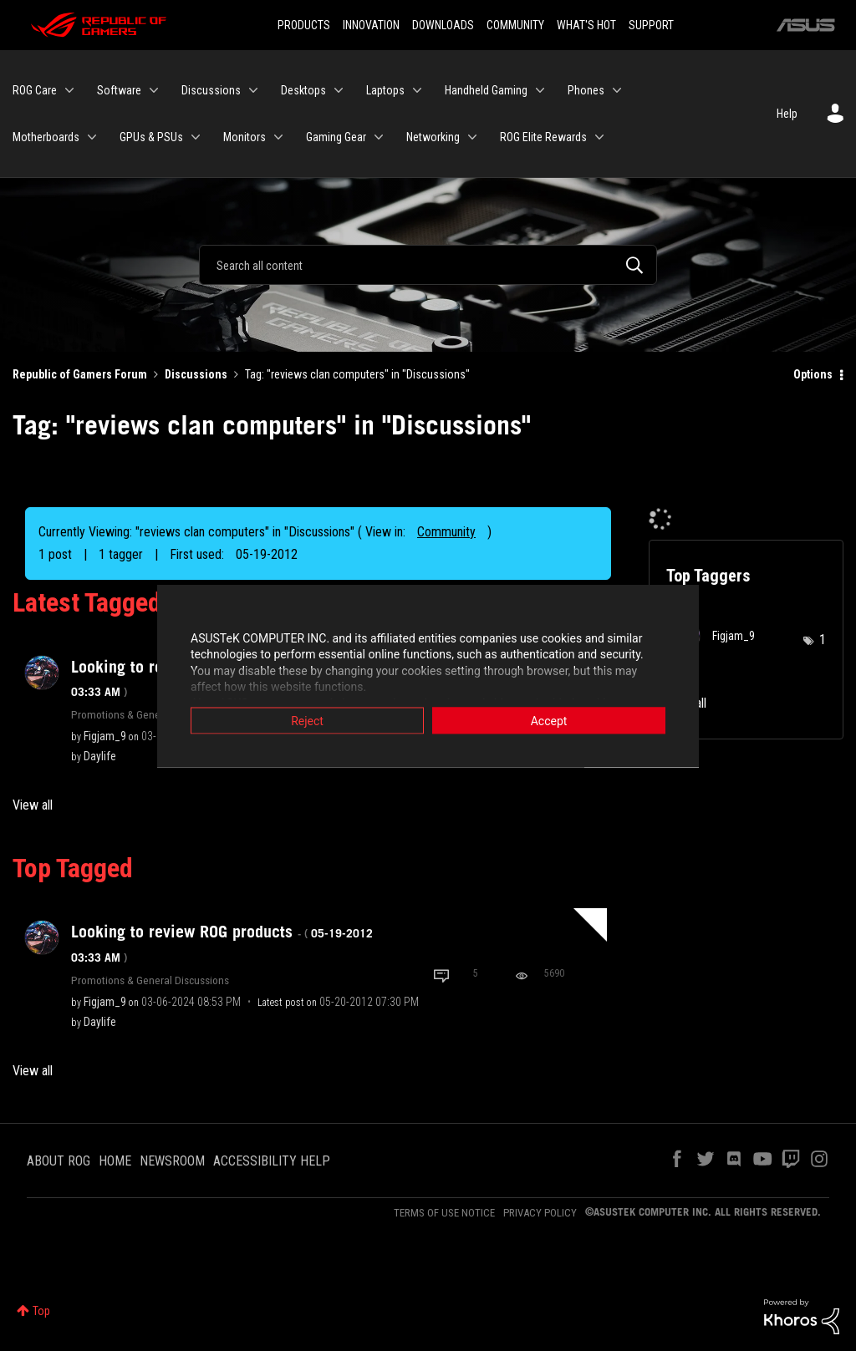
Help (787, 113)
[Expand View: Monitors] (278, 137)
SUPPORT (651, 25)
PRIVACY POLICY (540, 1212)
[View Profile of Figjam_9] (105, 736)
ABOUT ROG (58, 1161)
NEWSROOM (172, 1161)
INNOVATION (371, 25)
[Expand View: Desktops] (338, 90)
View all (33, 805)
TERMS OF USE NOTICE (444, 1212)
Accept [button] (549, 720)
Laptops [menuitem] (385, 90)
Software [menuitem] (119, 90)
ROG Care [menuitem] (35, 90)
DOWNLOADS (443, 25)
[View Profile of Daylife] (100, 756)
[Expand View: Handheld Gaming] (540, 90)
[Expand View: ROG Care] (69, 90)
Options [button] (813, 374)
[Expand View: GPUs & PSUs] (195, 137)
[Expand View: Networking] (472, 137)
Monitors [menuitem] (244, 137)
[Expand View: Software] (153, 90)
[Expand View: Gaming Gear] (378, 137)
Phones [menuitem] (586, 90)
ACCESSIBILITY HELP (271, 1161)
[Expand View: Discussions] (253, 90)
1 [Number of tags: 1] (822, 640)
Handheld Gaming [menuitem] (486, 90)
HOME (115, 1161)
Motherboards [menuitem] (46, 137)
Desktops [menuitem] (303, 90)
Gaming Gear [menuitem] (336, 137)
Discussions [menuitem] (211, 90)
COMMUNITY (515, 25)
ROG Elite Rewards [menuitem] (543, 137)
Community (446, 532)
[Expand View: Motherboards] (92, 137)
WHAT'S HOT (586, 25)
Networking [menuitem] (433, 137)
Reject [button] (307, 720)
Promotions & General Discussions (150, 714)
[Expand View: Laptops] (417, 90)
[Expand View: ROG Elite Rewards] (599, 137)
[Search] (428, 265)
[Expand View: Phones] (617, 90)
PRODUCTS (304, 25)
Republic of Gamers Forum (80, 374)
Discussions (196, 374)
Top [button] (41, 1311)
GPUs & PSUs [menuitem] (151, 137)
